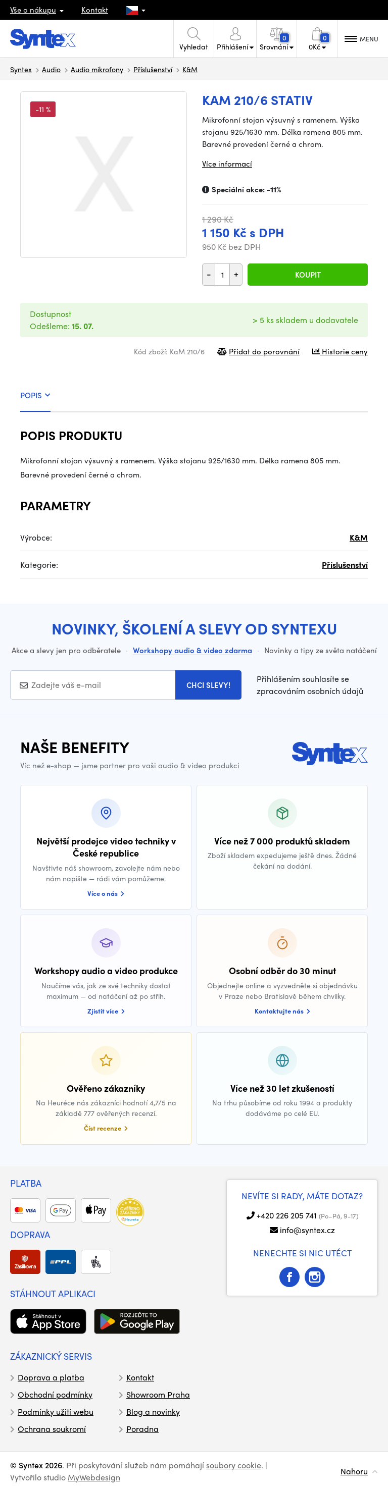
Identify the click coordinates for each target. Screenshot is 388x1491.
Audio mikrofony (97, 69)
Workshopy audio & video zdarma (192, 650)
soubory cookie (233, 1465)
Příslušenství (152, 69)
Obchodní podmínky (55, 1394)
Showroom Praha (158, 1394)
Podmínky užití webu (55, 1411)
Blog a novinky (153, 1411)
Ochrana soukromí (52, 1428)
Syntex (21, 69)
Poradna (142, 1428)
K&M (190, 69)
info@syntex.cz (307, 1230)
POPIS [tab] (35, 395)
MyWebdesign (94, 1477)
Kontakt (94, 9)
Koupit (308, 274)
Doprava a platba (51, 1377)
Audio (51, 69)
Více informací (227, 163)
